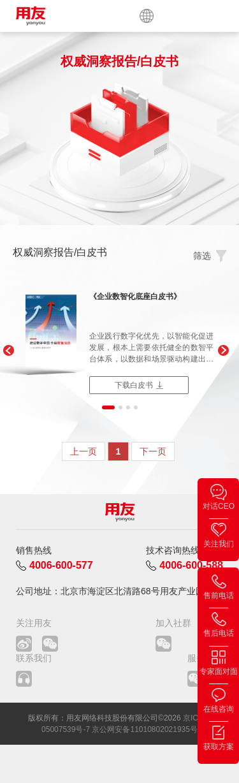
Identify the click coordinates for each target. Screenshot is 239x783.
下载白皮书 (134, 385)
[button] (8, 350)
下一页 (153, 451)
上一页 (83, 451)
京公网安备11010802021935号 (144, 729)
